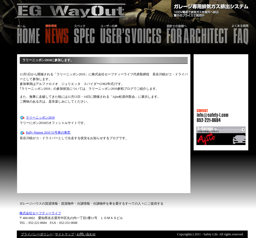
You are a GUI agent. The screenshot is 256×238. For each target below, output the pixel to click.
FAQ (243, 33)
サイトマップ (64, 234)
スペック (84, 33)
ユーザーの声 (130, 33)
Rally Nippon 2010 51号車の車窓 (48, 132)
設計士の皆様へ (197, 33)
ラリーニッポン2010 (40, 117)
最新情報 (56, 33)
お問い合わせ (86, 234)
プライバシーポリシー (37, 234)
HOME (21, 33)
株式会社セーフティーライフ (40, 213)
